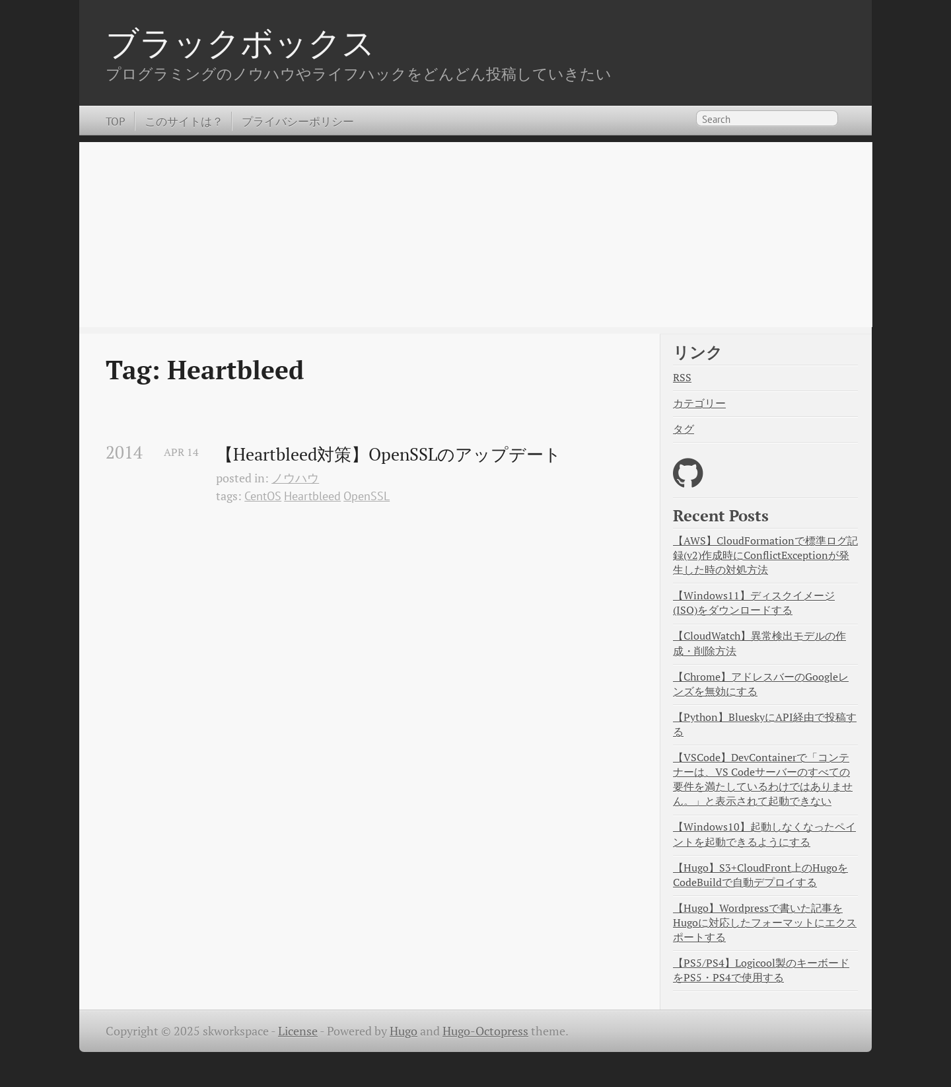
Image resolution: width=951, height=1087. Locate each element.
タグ (683, 429)
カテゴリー (699, 403)
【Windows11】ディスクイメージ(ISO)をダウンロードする (754, 603)
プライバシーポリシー (298, 121)
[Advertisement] (475, 234)
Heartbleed (312, 496)
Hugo (403, 1031)
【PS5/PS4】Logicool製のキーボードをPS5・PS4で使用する (761, 970)
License (298, 1031)
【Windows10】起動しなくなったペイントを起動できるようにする (764, 834)
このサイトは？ (184, 121)
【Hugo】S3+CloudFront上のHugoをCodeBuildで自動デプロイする (760, 875)
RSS (682, 378)
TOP (115, 121)
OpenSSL (366, 496)
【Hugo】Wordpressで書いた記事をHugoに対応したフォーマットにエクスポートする (765, 922)
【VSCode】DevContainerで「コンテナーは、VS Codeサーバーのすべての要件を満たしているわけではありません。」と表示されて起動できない (763, 780)
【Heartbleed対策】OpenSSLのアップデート (388, 454)
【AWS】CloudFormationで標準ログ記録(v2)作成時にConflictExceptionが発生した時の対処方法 (765, 555)
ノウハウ (295, 478)
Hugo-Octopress (485, 1031)
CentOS (262, 496)
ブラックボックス (240, 42)
